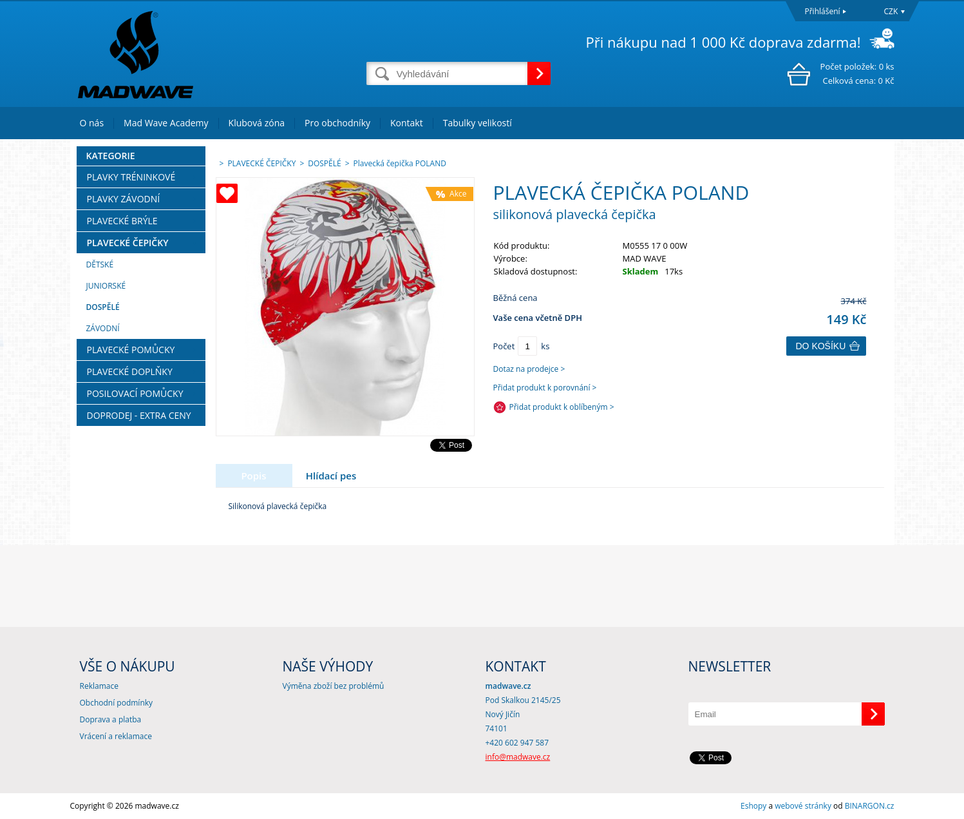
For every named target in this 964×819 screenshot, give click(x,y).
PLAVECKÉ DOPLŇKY (130, 371)
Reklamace (99, 685)
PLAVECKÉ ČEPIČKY (128, 242)
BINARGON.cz (869, 805)
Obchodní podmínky (116, 702)
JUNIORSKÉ (106, 285)
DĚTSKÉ (100, 264)
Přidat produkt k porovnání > (545, 387)
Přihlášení (822, 11)
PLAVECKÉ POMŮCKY (131, 349)
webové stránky (803, 805)
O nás (92, 123)
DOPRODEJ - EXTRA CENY (139, 415)
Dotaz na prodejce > (529, 368)
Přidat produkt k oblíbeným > (561, 406)
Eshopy (753, 805)
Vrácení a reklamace (116, 736)
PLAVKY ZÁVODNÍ (123, 199)
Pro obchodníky (337, 123)
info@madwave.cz (518, 756)
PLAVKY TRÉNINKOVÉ (131, 177)
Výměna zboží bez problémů (333, 685)
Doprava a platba (111, 719)
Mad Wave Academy (166, 123)
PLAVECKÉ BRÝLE (122, 221)
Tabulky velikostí (477, 123)
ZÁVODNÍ (103, 328)
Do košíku (821, 346)
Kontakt (406, 123)
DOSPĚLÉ (103, 307)
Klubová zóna (257, 123)
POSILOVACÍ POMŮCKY (135, 393)
